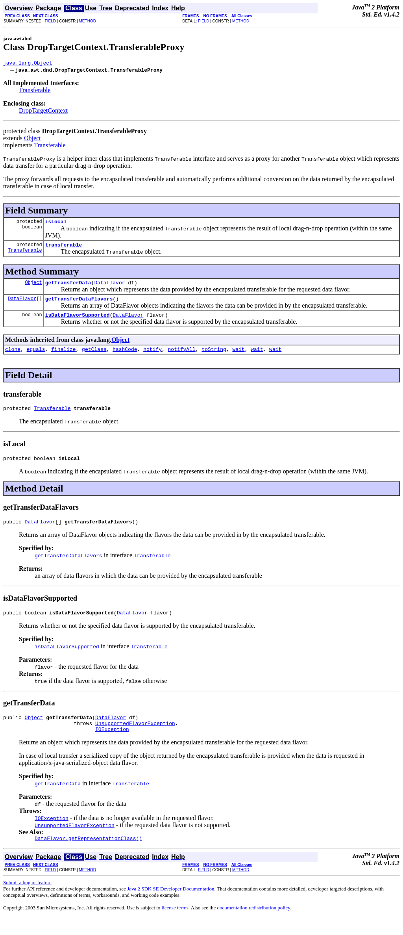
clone (12, 357)
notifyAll (182, 357)
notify (152, 357)
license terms (175, 925)
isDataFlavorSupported (77, 321)
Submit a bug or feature (27, 900)
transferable (63, 248)
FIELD (50, 21)
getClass (94, 357)
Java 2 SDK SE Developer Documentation (170, 906)
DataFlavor (109, 287)
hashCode (125, 357)
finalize (63, 357)
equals (36, 357)
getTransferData (68, 287)
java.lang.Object (27, 63)
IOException (112, 745)
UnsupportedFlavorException (135, 738)
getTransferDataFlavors (79, 304)
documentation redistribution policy (253, 925)
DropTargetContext (43, 111)
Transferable (34, 91)
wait (238, 357)
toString (214, 357)
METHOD (87, 21)
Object (32, 139)
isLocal (56, 223)
